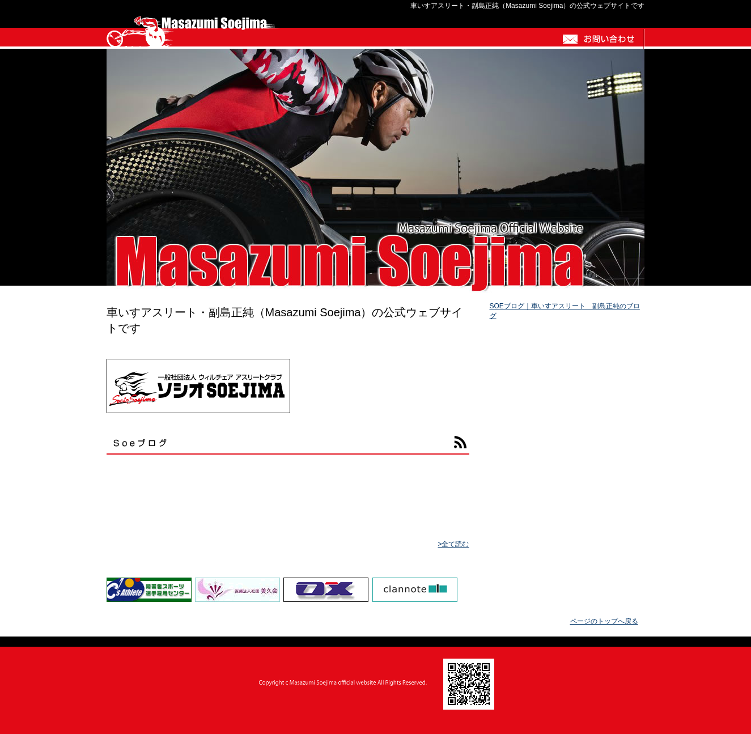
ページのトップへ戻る (604, 621)
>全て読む (453, 544)
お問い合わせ (599, 38)
